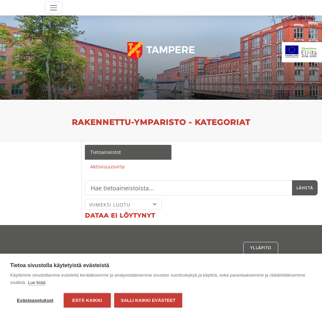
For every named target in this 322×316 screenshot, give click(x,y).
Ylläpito (260, 248)
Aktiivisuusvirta (107, 166)
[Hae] (188, 188)
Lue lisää (36, 282)
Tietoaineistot (105, 152)
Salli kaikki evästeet (148, 300)
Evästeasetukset (35, 300)
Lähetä (304, 188)
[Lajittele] (123, 204)
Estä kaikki (87, 300)
